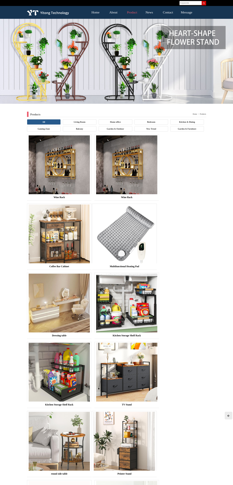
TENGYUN (56, 422)
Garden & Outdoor (115, 129)
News (149, 12)
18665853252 (50, 446)
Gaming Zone (44, 129)
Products (203, 114)
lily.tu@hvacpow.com (36, 455)
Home (95, 12)
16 (120, 414)
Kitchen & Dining (187, 122)
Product (131, 12)
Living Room (79, 122)
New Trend (151, 129)
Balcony (79, 129)
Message (185, 12)
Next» (127, 414)
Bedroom (151, 122)
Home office (115, 122)
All (43, 122)
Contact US (143, 449)
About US (176, 441)
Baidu (67, 422)
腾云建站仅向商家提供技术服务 (193, 482)
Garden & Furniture (187, 129)
